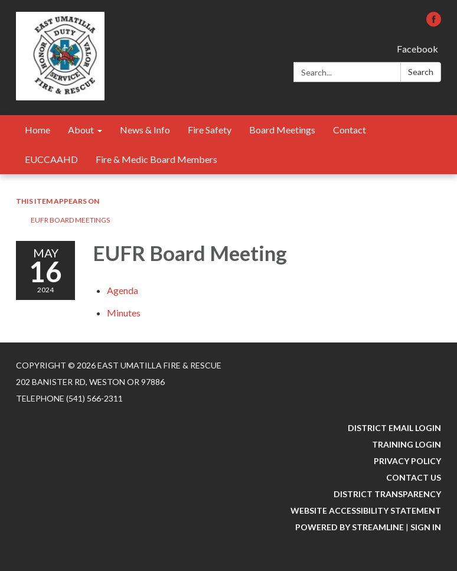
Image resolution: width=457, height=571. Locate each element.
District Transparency (387, 494)
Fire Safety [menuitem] (209, 129)
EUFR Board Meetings (70, 220)
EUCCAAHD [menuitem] (51, 159)
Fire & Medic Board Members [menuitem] (156, 159)
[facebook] (433, 22)
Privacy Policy (407, 461)
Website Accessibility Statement (365, 510)
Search (420, 72)
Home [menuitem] (37, 129)
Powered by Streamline (349, 527)
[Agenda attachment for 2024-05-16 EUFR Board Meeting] (122, 290)
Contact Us (413, 477)
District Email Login (394, 428)
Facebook (417, 48)
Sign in (425, 527)
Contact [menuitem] (349, 129)
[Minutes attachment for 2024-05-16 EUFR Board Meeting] (124, 312)
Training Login (406, 444)
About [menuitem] (81, 129)
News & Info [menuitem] (145, 129)
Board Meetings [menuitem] (282, 129)
